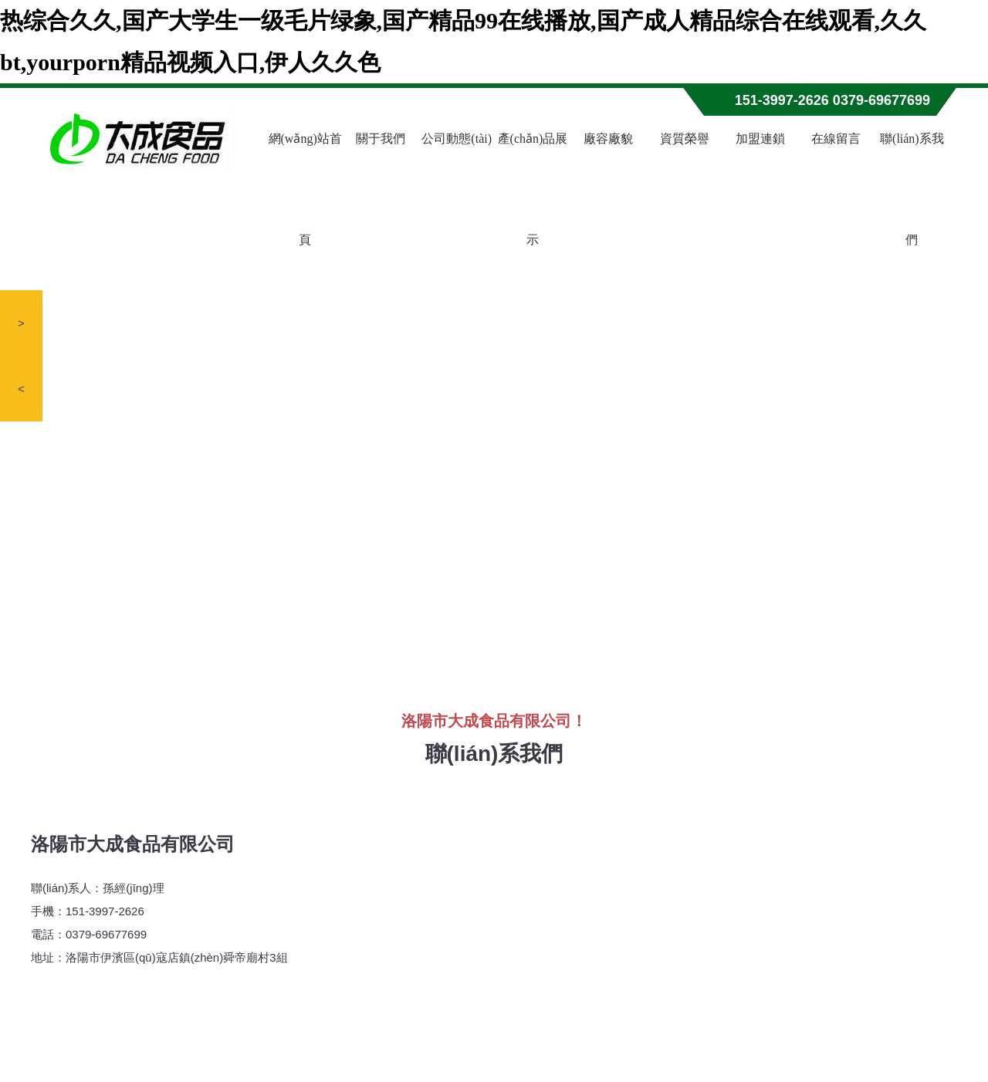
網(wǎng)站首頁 (305, 189)
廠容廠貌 (608, 138)
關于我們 (380, 138)
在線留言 (836, 138)
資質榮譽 (684, 138)
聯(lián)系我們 (912, 189)
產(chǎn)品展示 (533, 189)
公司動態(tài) (456, 138)
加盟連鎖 (760, 138)
